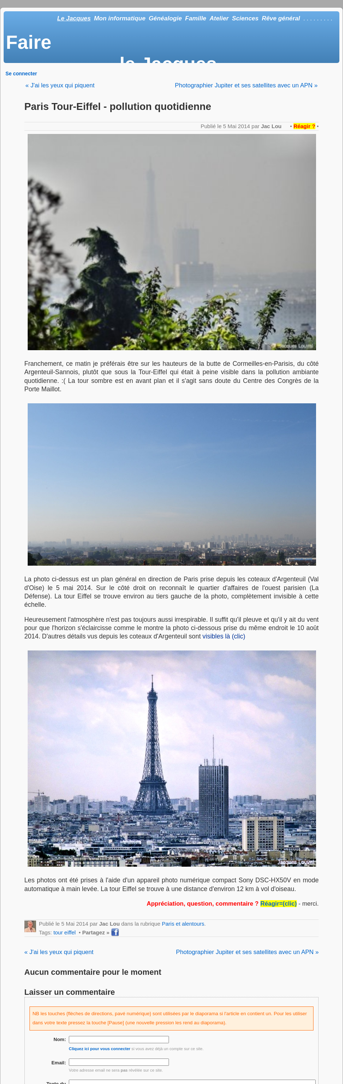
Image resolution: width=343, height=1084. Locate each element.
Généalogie (165, 18)
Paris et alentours (183, 924)
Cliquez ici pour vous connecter (99, 1049)
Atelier (219, 18)
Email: (58, 1062)
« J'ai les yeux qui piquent (60, 85)
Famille (195, 18)
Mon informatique (120, 18)
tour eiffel (65, 932)
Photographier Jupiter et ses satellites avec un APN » (246, 85)
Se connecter (21, 73)
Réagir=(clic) (278, 903)
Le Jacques (74, 18)
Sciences (245, 18)
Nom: (60, 1039)
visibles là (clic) (223, 636)
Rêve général (281, 18)
